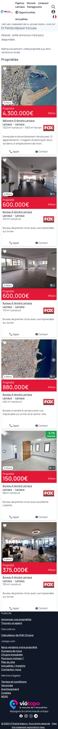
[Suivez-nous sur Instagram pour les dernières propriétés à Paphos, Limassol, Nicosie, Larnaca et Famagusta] (26, 716)
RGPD (4, 696)
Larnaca (20, 7)
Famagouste (34, 7)
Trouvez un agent (11, 623)
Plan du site (8, 662)
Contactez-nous (11, 669)
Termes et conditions (14, 681)
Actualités (21, 19)
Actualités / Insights (13, 665)
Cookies (6, 693)
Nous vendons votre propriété (19, 647)
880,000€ (16, 387)
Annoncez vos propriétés (16, 619)
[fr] (55, 17)
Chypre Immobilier (12, 654)
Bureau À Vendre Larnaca (17, 212)
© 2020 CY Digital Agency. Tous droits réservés (25, 723)
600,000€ (16, 204)
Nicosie (31, 3)
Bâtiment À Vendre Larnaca (18, 120)
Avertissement (10, 689)
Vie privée (7, 685)
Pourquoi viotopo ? (12, 658)
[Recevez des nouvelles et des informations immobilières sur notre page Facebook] (21, 716)
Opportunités (25, 12)
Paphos (19, 3)
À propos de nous (11, 651)
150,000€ (15, 478)
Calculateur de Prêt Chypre (17, 635)
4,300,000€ (18, 113)
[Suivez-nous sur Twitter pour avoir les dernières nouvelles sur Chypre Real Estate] (31, 716)
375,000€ (15, 570)
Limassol (43, 3)
